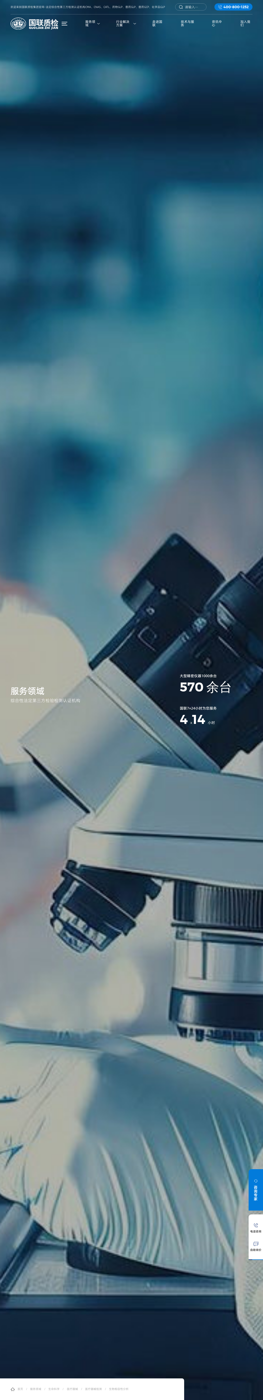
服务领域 (35, 1389)
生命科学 (54, 1389)
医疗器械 (72, 1389)
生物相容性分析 (119, 1389)
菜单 (65, 23)
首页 (20, 1389)
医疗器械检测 (93, 1389)
